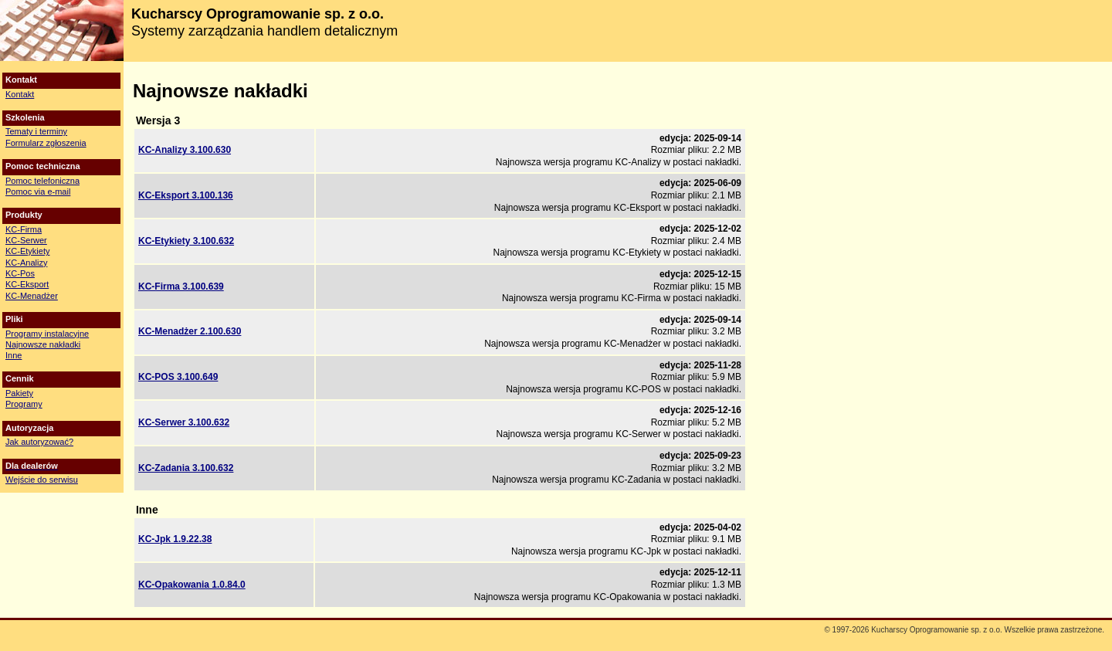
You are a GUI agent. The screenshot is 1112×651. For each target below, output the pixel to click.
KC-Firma (23, 229)
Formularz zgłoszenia (45, 142)
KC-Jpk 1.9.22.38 (175, 539)
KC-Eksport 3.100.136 (185, 195)
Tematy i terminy (36, 131)
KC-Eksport (27, 284)
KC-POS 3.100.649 (178, 376)
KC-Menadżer (31, 295)
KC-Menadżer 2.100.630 (189, 331)
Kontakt (19, 94)
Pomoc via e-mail (37, 191)
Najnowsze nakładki (42, 344)
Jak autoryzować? (39, 441)
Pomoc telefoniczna (42, 180)
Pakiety (19, 393)
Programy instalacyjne (47, 333)
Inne (13, 355)
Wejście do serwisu (41, 479)
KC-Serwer (26, 240)
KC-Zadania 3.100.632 (185, 468)
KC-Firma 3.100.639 (181, 286)
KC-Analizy (26, 262)
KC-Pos (20, 273)
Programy (23, 404)
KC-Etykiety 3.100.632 (186, 241)
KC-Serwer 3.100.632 (183, 422)
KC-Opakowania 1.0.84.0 (192, 584)
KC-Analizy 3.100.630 (184, 149)
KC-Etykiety (27, 251)
